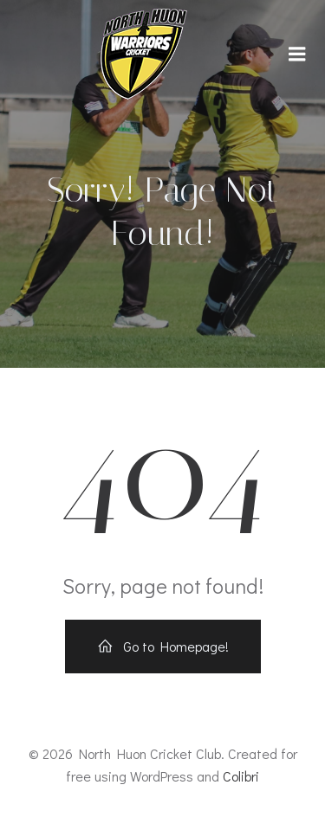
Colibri (241, 776)
